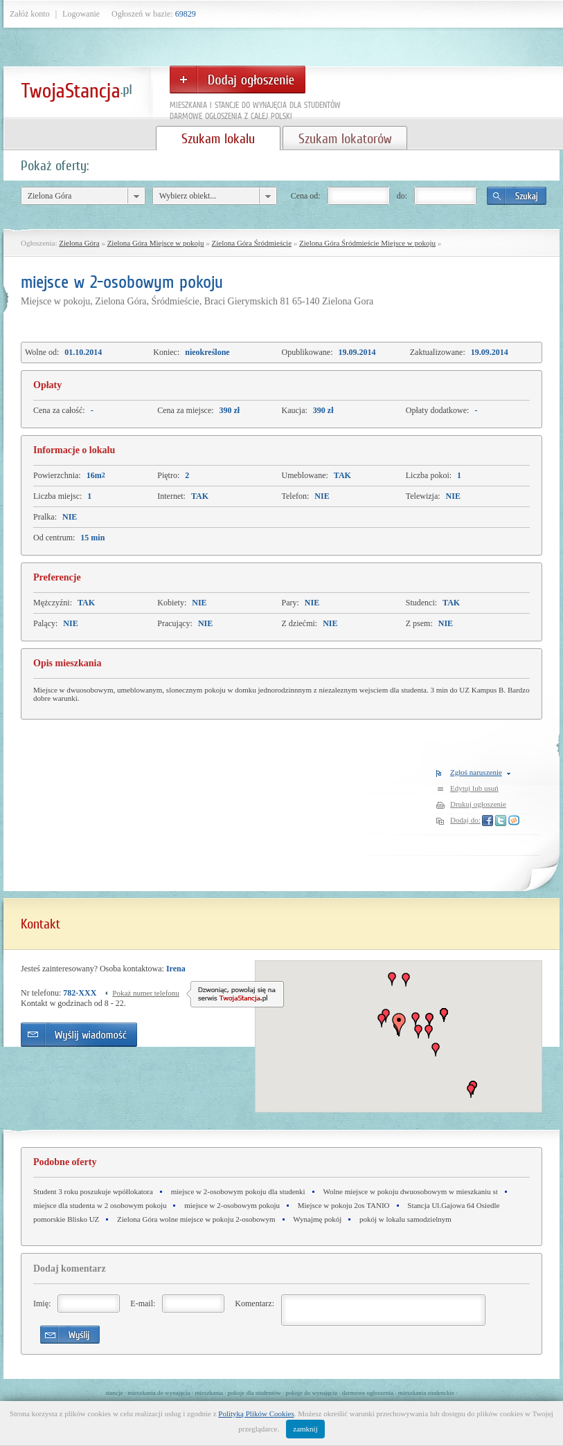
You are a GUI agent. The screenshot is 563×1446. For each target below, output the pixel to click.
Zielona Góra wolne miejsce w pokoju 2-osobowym (196, 1219)
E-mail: (142, 1303)
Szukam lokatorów (344, 138)
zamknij (305, 1429)
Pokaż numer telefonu (145, 993)
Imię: (42, 1303)
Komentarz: (254, 1303)
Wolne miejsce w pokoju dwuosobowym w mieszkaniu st (410, 1191)
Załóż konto (30, 14)
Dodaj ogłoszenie (237, 79)
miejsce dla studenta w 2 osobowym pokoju (99, 1205)
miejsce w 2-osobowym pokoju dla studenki (238, 1191)
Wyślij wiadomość (79, 1035)
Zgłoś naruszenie (476, 772)
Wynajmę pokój (317, 1219)
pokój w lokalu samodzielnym (405, 1219)
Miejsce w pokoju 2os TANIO (344, 1205)
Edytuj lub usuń (474, 788)
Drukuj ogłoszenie (478, 804)
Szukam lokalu (218, 138)
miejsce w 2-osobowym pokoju (232, 1205)
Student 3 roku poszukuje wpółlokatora (93, 1191)
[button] (429, 1031)
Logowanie (81, 14)
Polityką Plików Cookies (256, 1413)
